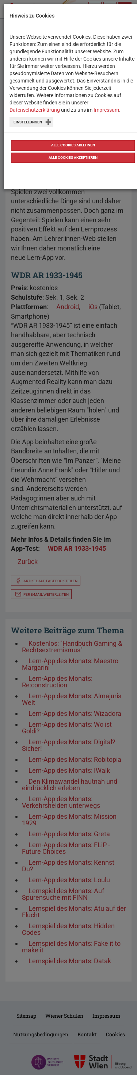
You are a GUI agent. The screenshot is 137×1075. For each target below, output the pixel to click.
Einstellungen (28, 122)
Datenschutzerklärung (34, 110)
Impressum (106, 110)
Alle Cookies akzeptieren (73, 158)
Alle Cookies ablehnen (73, 145)
